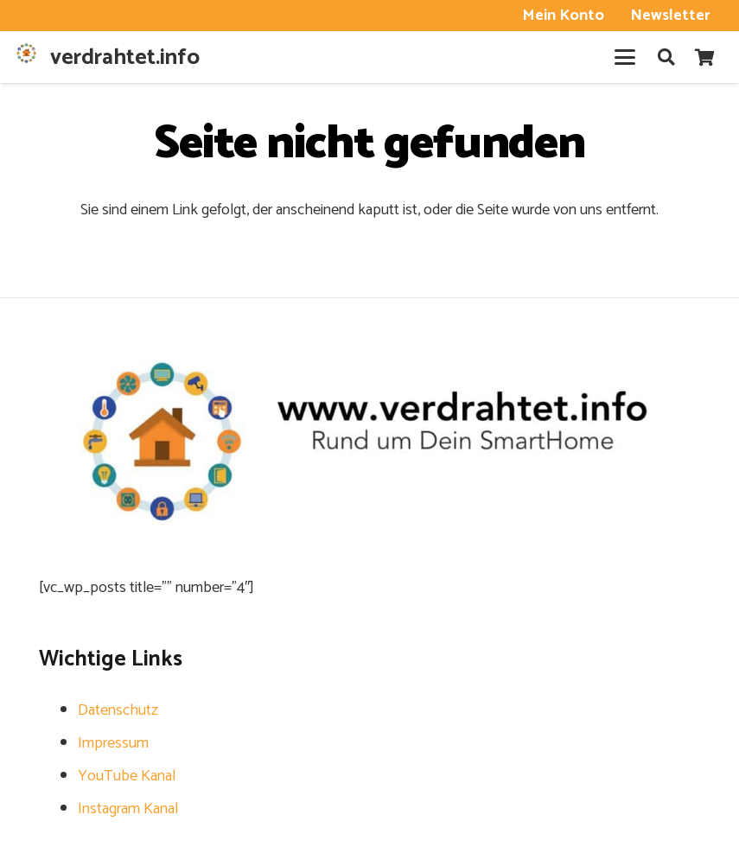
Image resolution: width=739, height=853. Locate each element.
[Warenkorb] (704, 57)
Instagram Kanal (128, 809)
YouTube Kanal (126, 776)
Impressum (113, 743)
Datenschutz (118, 710)
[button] (624, 57)
